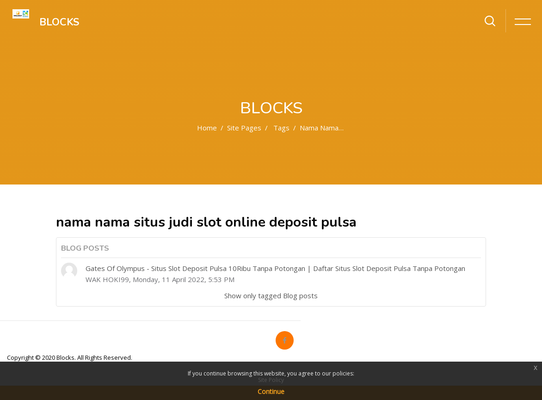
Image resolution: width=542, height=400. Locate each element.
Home (207, 127)
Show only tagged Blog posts (271, 295)
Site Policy (271, 380)
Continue (271, 391)
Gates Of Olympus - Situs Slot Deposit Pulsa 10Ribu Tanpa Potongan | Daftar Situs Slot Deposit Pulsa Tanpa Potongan (275, 268)
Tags (281, 127)
